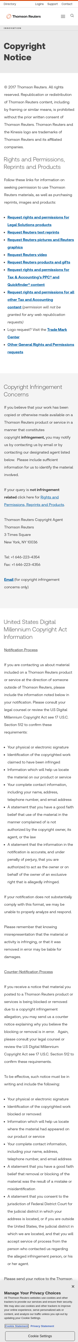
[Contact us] (67, 4)
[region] (39, 1311)
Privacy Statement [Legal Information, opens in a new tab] (41, 1326)
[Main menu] (63, 16)
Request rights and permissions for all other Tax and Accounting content (40, 299)
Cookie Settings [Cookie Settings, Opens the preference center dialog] (40, 1336)
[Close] (73, 1286)
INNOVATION (12, 28)
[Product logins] (39, 4)
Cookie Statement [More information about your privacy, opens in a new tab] (16, 1326)
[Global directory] (11, 4)
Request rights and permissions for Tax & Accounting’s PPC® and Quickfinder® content (38, 277)
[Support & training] (53, 4)
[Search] (72, 15)
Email (9, 579)
